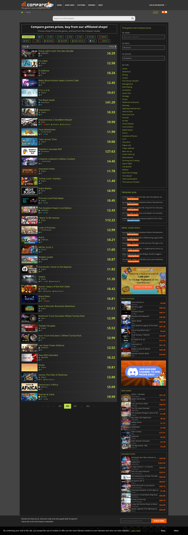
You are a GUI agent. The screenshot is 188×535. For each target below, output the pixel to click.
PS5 (49, 37)
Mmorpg (125, 105)
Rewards (91, 5)
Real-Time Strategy (129, 173)
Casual (125, 78)
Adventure (126, 71)
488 (67, 406)
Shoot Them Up (128, 154)
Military (125, 169)
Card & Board (127, 127)
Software (81, 5)
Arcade (125, 120)
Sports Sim (126, 93)
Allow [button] (176, 531)
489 (75, 406)
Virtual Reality (127, 124)
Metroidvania (127, 157)
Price (112, 46)
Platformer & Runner (130, 102)
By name (143, 35)
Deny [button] (163, 531)
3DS (36, 41)
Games (59, 5)
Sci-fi (124, 139)
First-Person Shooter (130, 81)
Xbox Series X (78, 41)
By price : (143, 46)
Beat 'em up (127, 151)
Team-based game (129, 179)
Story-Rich (126, 142)
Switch (102, 37)
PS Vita (90, 37)
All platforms (28, 37)
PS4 (59, 37)
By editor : (143, 56)
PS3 (69, 37)
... (53, 406)
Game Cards (69, 5)
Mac (92, 41)
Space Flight (127, 163)
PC (40, 37)
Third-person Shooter (131, 182)
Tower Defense (128, 148)
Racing (125, 75)
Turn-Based (127, 176)
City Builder (127, 166)
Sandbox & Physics (129, 136)
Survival (125, 117)
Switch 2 (104, 41)
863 (88, 406)
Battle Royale (127, 130)
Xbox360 (62, 41)
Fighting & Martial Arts (131, 108)
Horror (125, 133)
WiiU (26, 41)
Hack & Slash (127, 111)
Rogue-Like (126, 145)
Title (25, 46)
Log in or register (156, 5)
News (100, 5)
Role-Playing (127, 87)
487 (60, 406)
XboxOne (49, 41)
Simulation (126, 90)
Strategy (125, 96)
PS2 (79, 37)
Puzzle (124, 99)
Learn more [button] (136, 531)
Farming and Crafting (130, 160)
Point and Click (128, 114)
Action (124, 68)
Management (127, 84)
